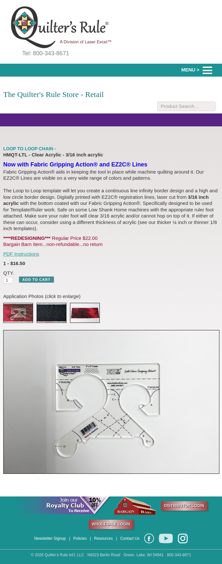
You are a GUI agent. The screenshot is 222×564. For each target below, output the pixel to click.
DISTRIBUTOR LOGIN (184, 506)
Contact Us (129, 538)
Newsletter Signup (50, 538)
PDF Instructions (21, 254)
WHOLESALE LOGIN (111, 524)
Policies (80, 538)
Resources (103, 538)
